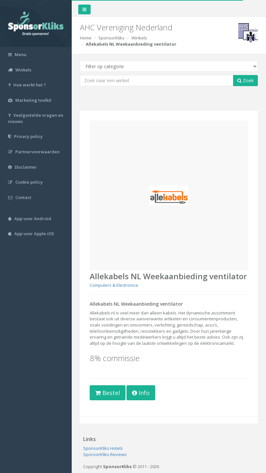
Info (141, 393)
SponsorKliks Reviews (105, 454)
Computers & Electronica (114, 285)
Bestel (107, 393)
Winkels (139, 38)
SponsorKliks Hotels (103, 448)
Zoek (245, 80)
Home (86, 38)
